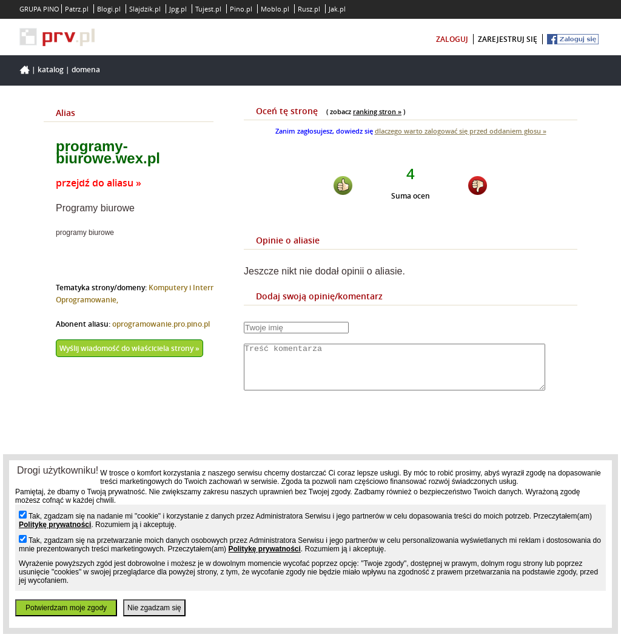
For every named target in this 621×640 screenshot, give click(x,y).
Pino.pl (241, 8)
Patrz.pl (77, 8)
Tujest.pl (208, 8)
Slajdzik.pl (145, 8)
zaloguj (452, 39)
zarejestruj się (507, 39)
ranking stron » (377, 111)
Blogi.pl (109, 8)
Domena (86, 69)
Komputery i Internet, (186, 287)
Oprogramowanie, (87, 299)
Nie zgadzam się (154, 608)
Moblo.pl (275, 8)
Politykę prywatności (55, 524)
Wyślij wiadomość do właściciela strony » (129, 348)
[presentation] (336, 436)
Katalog (51, 69)
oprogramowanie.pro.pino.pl (161, 324)
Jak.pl (337, 8)
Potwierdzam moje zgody (66, 608)
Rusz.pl (309, 8)
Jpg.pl (178, 8)
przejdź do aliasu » (98, 182)
